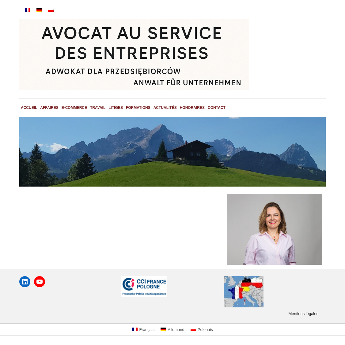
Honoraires (192, 108)
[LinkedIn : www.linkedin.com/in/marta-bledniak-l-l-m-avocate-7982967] (24, 281)
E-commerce (74, 108)
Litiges (115, 108)
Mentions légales (303, 313)
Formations (138, 108)
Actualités (165, 108)
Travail (97, 108)
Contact (217, 108)
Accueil (29, 108)
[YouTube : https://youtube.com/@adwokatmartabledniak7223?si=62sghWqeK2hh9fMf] (39, 281)
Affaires (49, 108)
